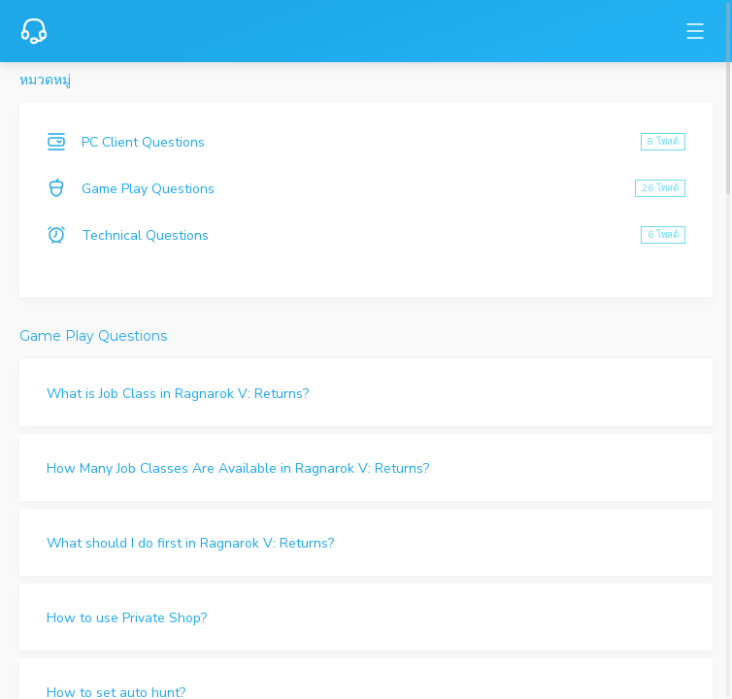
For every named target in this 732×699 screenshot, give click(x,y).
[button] (366, 392)
